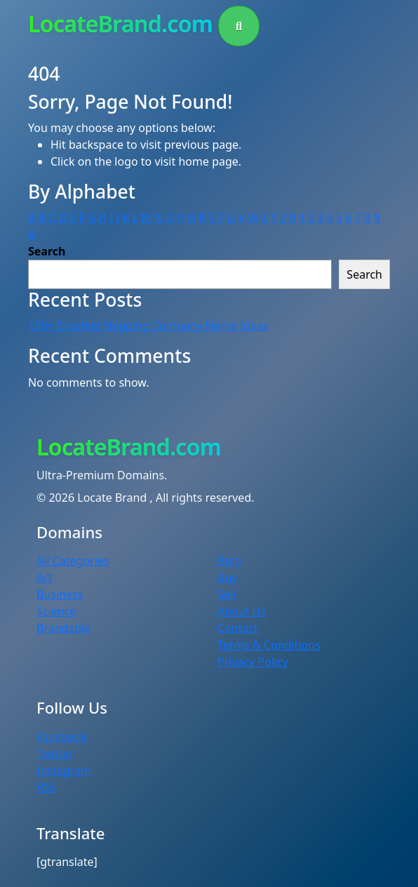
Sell (226, 594)
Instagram (63, 770)
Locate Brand (113, 497)
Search (46, 251)
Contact (237, 628)
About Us (241, 611)
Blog (229, 560)
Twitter (54, 753)
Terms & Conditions (269, 645)
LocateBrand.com (120, 23)
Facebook (61, 737)
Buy (227, 577)
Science (56, 611)
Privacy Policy (252, 661)
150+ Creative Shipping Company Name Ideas (148, 325)
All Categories (72, 560)
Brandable (63, 628)
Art (44, 577)
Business (59, 594)
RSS (46, 787)
